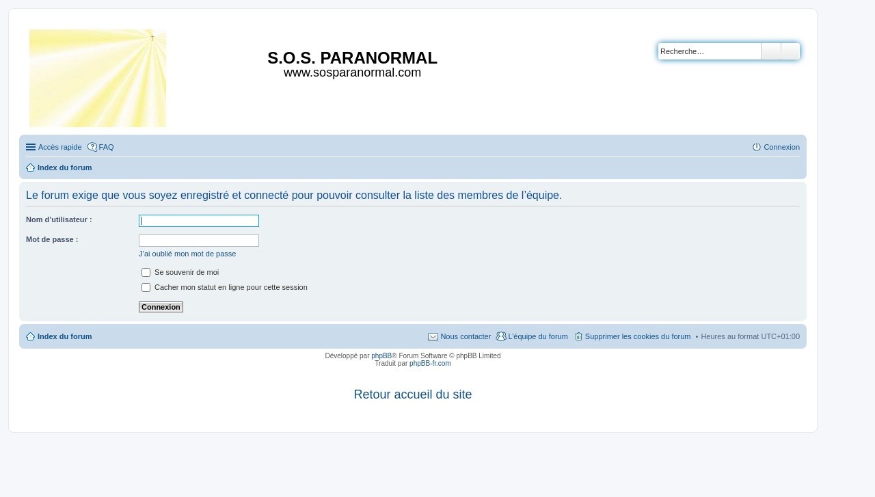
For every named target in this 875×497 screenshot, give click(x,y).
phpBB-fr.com (430, 363)
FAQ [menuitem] (106, 147)
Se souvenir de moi (180, 272)
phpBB (381, 356)
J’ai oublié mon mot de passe (187, 254)
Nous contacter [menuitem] (465, 336)
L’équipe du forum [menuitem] (537, 336)
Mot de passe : (52, 239)
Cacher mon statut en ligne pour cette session (225, 287)
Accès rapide (60, 147)
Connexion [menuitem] (782, 147)
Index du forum (65, 336)
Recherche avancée (790, 51)
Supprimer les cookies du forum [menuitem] (638, 336)
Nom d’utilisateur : (59, 219)
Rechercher (771, 51)
